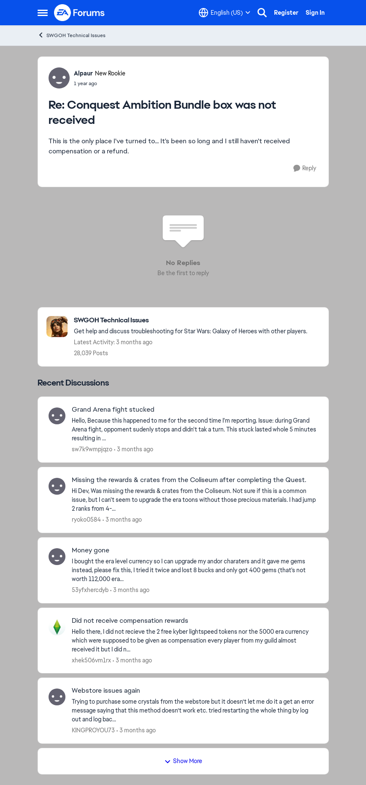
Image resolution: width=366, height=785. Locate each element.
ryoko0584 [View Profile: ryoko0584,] (86, 519)
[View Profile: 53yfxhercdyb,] (57, 556)
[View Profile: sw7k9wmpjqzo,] (57, 415)
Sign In (315, 12)
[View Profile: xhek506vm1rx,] (57, 627)
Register (286, 12)
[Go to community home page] (80, 12)
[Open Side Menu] (42, 12)
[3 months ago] (133, 449)
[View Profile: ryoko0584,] (57, 486)
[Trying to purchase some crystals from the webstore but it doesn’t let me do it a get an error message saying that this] (195, 710)
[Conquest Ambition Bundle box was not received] (99, 83)
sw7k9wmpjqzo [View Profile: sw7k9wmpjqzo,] (92, 449)
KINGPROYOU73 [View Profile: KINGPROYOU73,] (93, 730)
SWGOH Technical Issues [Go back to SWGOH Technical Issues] (72, 35)
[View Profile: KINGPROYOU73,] (57, 697)
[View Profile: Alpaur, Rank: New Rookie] (59, 77)
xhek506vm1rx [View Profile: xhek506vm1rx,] (91, 660)
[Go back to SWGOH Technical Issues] (190, 320)
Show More (183, 761)
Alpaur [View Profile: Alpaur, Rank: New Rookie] (83, 73)
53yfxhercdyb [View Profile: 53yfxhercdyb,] (90, 590)
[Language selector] (224, 12)
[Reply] (305, 168)
